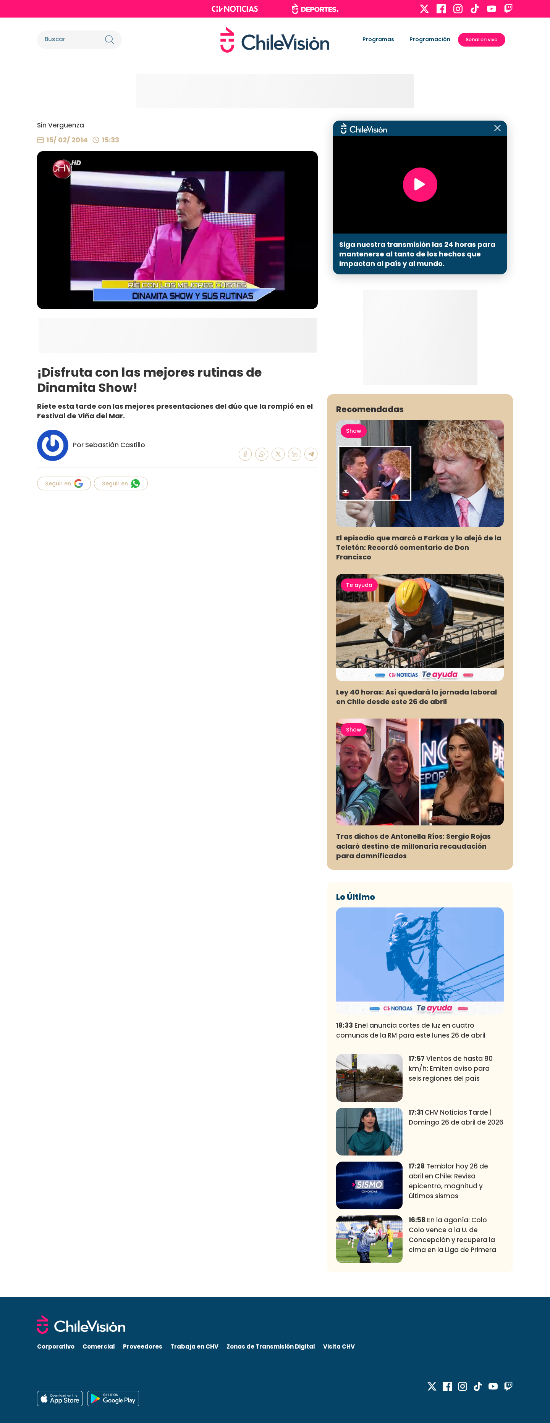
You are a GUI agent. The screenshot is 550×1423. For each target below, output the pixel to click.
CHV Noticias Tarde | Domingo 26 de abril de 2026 (456, 1117)
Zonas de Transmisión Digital (270, 1346)
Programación (429, 39)
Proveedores (142, 1346)
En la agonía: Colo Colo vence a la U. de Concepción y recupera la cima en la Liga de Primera (452, 1234)
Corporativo (55, 1346)
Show (353, 431)
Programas (378, 39)
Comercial (98, 1346)
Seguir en (64, 483)
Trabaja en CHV (194, 1346)
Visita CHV (339, 1346)
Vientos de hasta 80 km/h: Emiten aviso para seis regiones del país (451, 1068)
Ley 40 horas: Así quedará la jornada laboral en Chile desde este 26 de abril (416, 696)
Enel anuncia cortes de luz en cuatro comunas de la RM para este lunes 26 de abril (410, 1030)
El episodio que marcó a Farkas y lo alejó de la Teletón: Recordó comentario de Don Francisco (418, 547)
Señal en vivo (482, 39)
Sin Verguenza (60, 125)
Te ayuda (359, 585)
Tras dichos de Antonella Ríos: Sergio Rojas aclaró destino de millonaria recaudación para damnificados (413, 846)
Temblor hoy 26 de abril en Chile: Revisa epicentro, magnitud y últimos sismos (448, 1181)
